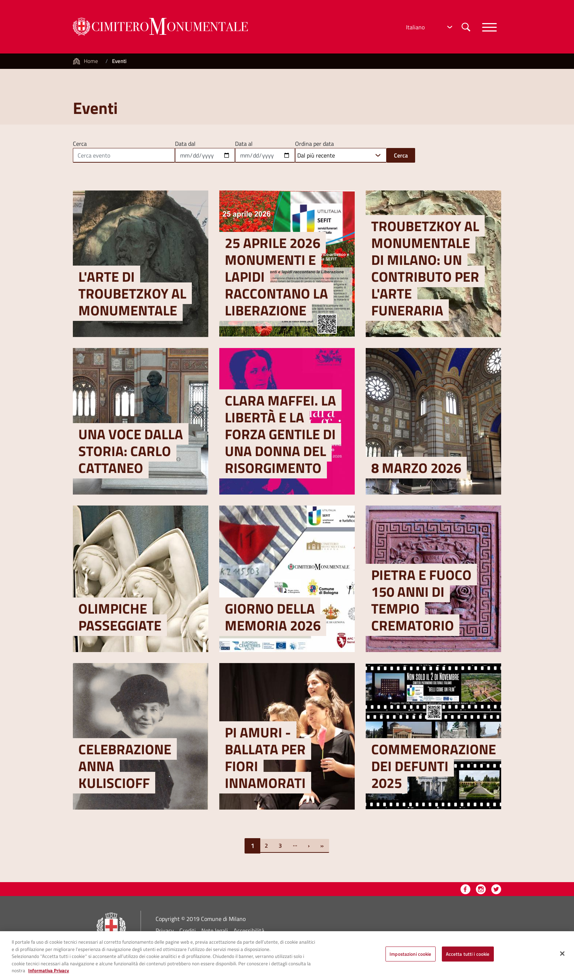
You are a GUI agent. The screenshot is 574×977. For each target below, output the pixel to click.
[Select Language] (428, 27)
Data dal (185, 143)
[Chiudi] (562, 957)
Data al (244, 143)
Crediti (187, 930)
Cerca (80, 143)
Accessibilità (249, 930)
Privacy (165, 930)
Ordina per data (314, 143)
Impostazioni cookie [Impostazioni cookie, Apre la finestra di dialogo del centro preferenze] (410, 957)
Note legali (214, 930)
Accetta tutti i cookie (468, 957)
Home (91, 61)
